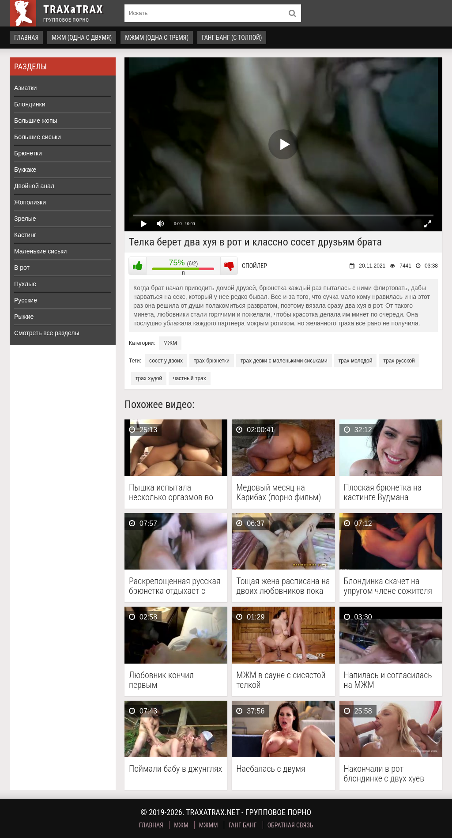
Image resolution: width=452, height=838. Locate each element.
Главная (26, 37)
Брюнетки (28, 153)
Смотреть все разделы (46, 332)
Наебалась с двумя (270, 769)
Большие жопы (35, 120)
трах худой (149, 378)
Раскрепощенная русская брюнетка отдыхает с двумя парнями (174, 586)
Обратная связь (290, 825)
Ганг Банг (243, 825)
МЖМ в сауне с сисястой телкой (280, 680)
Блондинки (29, 104)
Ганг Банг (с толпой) (232, 37)
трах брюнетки (212, 361)
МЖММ (208, 825)
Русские (25, 300)
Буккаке (25, 169)
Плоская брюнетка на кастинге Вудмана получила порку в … (383, 492)
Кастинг (25, 234)
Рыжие (24, 316)
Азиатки (25, 87)
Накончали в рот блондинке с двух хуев (384, 773)
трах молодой (356, 361)
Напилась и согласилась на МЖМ (388, 680)
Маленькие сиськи (40, 251)
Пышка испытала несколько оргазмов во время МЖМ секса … (171, 492)
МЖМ (170, 343)
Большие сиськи (37, 136)
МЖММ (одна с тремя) (156, 37)
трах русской (398, 361)
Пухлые (25, 283)
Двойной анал (34, 185)
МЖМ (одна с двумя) (82, 37)
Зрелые (25, 218)
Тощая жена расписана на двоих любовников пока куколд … (283, 586)
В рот (22, 267)
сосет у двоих (166, 361)
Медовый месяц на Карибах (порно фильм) (278, 492)
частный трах (189, 378)
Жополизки (30, 202)
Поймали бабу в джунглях (175, 769)
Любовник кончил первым (161, 680)
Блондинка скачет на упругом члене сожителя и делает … (388, 586)
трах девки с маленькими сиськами (284, 361)
